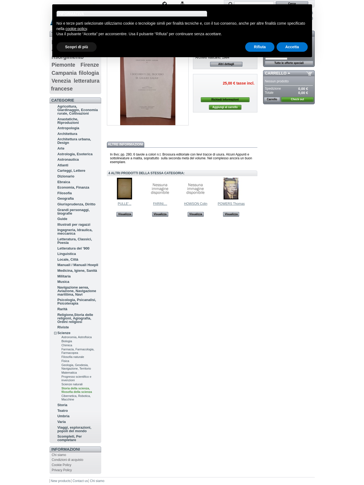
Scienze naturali (72, 384)
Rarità (62, 309)
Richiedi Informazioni (225, 99)
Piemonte (63, 65)
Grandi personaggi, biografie (73, 211)
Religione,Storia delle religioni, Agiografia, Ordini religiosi (75, 318)
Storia (62, 405)
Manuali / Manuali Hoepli (77, 265)
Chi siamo (59, 455)
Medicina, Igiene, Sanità (77, 271)
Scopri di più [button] (76, 47)
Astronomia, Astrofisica (76, 337)
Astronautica (68, 159)
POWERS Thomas (231, 204)
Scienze (63, 333)
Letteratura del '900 (73, 248)
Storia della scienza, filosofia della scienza (76, 390)
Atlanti (62, 165)
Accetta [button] (292, 47)
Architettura (67, 134)
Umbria (63, 416)
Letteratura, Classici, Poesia (74, 241)
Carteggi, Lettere (71, 171)
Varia (61, 422)
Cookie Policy (61, 465)
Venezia (61, 81)
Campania (64, 73)
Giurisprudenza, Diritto (76, 204)
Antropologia (68, 128)
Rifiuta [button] (260, 47)
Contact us (80, 481)
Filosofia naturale (72, 356)
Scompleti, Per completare (69, 438)
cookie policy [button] (76, 29)
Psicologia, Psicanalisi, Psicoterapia (76, 301)
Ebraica (63, 182)
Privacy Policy (62, 470)
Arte (60, 148)
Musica (63, 282)
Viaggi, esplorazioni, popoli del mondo (74, 429)
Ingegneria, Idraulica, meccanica (75, 231)
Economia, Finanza (73, 187)
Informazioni (65, 449)
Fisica (65, 361)
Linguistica (66, 254)
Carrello (276, 73)
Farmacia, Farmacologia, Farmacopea (77, 351)
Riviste (63, 327)
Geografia (65, 198)
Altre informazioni (125, 144)
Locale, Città (67, 259)
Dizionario (65, 176)
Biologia (66, 341)
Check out (297, 99)
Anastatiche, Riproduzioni (68, 121)
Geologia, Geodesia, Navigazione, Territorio (76, 366)
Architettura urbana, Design (74, 141)
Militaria (64, 276)
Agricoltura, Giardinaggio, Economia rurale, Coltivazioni (77, 109)
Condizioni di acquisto (67, 460)
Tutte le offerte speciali (289, 63)
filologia (89, 73)
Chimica (66, 345)
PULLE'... (124, 204)
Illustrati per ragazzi (73, 224)
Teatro (62, 411)
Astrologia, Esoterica (75, 154)
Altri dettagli (226, 64)
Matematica (69, 372)
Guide (62, 219)
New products (61, 481)
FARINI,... (160, 204)
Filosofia (64, 193)
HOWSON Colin (195, 204)
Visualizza (124, 214)
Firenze (90, 65)
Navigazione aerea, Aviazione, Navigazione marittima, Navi (76, 290)
